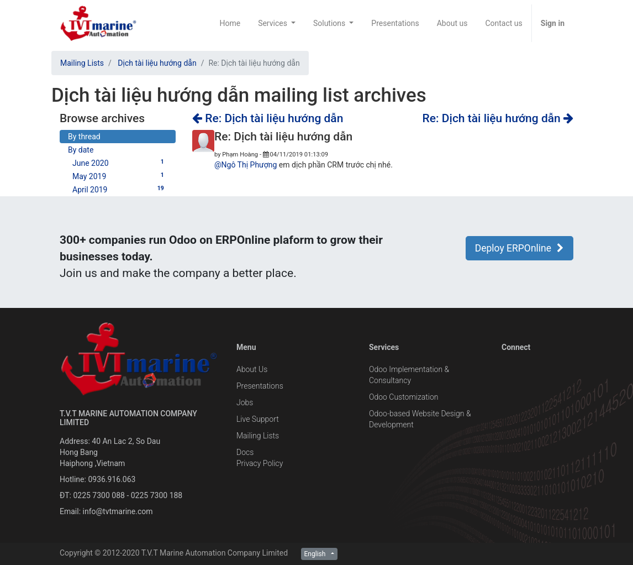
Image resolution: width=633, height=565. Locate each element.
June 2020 (119, 163)
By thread (84, 136)
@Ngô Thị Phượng (245, 164)
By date (80, 149)
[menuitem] (229, 23)
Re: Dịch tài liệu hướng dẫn (267, 118)
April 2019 (119, 189)
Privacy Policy (259, 463)
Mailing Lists (82, 63)
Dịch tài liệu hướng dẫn (157, 63)
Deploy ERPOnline (519, 248)
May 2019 (119, 176)
